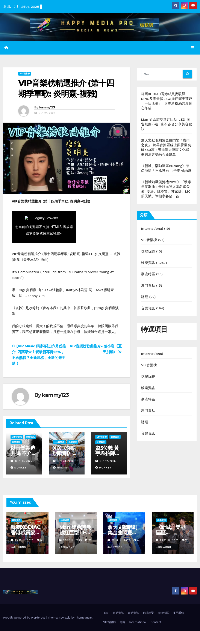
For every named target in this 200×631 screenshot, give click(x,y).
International (152, 229)
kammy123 (47, 107)
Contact (155, 622)
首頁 (106, 612)
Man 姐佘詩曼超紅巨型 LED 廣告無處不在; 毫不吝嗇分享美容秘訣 (166, 124)
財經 (144, 297)
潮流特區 (148, 274)
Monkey (18, 467)
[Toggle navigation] (192, 47)
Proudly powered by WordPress (24, 617)
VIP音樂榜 (25, 73)
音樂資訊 (16, 442)
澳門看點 (148, 285)
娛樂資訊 (30, 437)
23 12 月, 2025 (25, 540)
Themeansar (83, 617)
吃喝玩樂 (148, 251)
